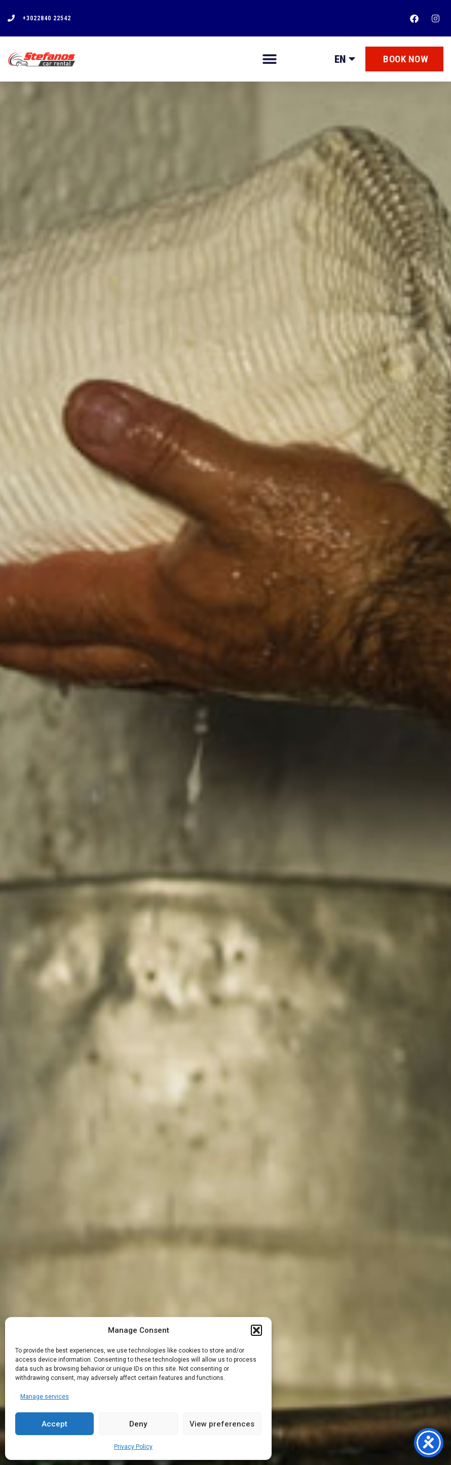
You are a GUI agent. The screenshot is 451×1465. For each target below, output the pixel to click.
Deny (138, 1424)
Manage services (44, 1396)
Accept (54, 1424)
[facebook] (416, 18)
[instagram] (436, 18)
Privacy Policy (133, 1446)
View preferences (222, 1424)
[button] (256, 1330)
